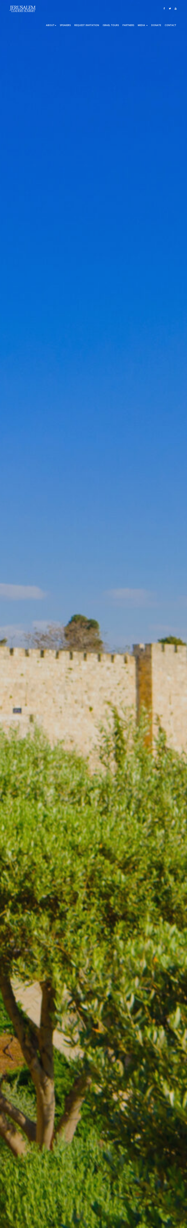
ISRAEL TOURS (111, 25)
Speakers (65, 25)
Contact (170, 25)
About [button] (51, 25)
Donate (156, 25)
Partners (128, 25)
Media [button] (143, 25)
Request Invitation (86, 25)
